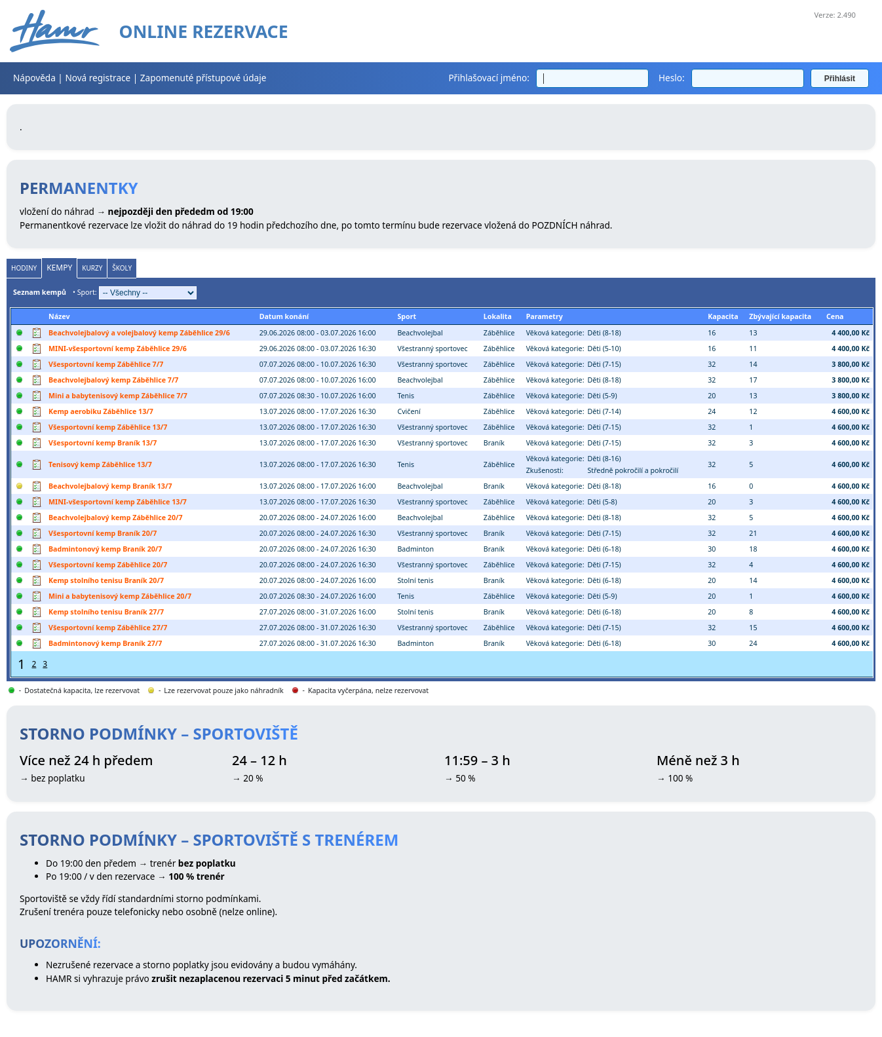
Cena (835, 316)
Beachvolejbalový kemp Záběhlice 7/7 (113, 380)
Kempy (59, 267)
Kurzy (92, 268)
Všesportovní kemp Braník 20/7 (102, 533)
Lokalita (498, 316)
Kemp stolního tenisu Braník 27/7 (106, 611)
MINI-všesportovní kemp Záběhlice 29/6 (117, 348)
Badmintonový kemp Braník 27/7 (105, 643)
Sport (406, 316)
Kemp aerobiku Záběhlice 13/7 (100, 411)
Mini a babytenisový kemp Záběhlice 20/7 (119, 596)
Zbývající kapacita (780, 316)
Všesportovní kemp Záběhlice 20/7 (107, 564)
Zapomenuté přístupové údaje (203, 77)
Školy (122, 268)
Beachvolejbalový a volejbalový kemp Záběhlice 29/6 (139, 332)
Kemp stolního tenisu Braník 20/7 (106, 580)
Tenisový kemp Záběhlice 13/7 (100, 464)
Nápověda (34, 77)
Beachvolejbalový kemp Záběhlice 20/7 (115, 517)
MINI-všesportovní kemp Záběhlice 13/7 (117, 501)
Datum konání (284, 316)
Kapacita (723, 316)
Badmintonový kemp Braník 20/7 (105, 549)
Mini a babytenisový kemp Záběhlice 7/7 (117, 395)
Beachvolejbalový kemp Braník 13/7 (110, 486)
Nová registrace (97, 77)
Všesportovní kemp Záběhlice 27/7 (107, 627)
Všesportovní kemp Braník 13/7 (102, 442)
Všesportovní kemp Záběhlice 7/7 (105, 364)
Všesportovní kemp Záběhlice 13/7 (107, 427)
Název (59, 316)
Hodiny (24, 268)
